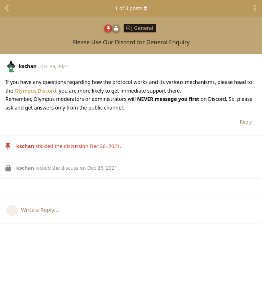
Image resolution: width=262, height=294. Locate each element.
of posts (131, 8)
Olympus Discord (35, 90)
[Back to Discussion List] (7, 8)
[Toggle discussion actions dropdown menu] (255, 8)
